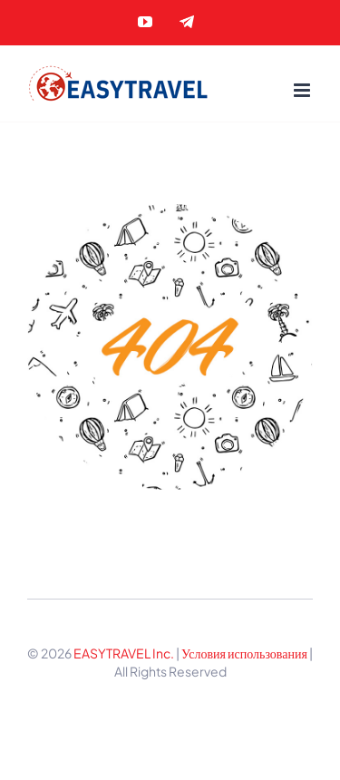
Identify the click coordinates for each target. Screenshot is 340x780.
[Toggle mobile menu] (303, 90)
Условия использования (245, 653)
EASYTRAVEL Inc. (123, 653)
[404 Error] (170, 210)
